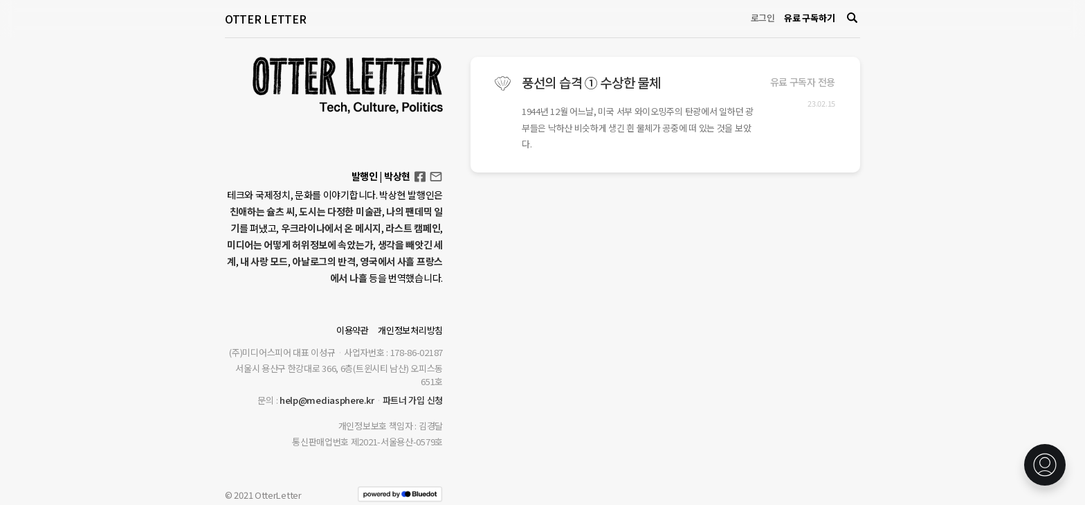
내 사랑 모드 (264, 261)
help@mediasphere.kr (327, 400)
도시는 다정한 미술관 (340, 211)
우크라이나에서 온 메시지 (331, 228)
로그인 (763, 17)
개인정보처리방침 (410, 330)
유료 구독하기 (809, 17)
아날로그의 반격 (324, 261)
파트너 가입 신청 (413, 400)
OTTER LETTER (265, 18)
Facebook (420, 172)
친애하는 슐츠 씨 (262, 211)
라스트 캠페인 (412, 228)
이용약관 (352, 330)
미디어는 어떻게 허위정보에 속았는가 (300, 244)
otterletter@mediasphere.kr (436, 175)
